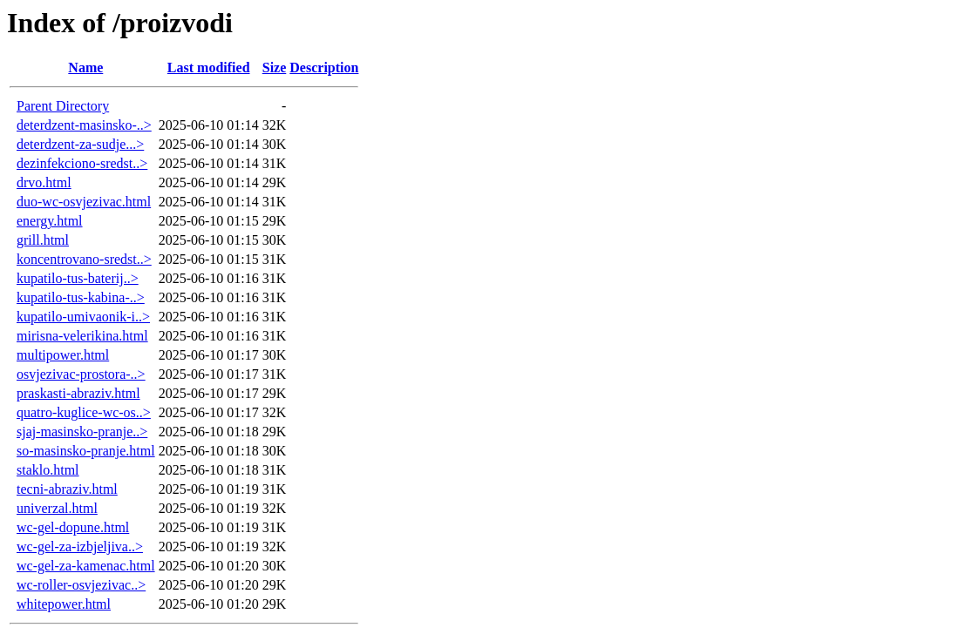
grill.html (43, 240)
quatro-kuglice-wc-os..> (84, 412)
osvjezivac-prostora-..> (81, 374)
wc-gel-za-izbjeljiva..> (80, 546)
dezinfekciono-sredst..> (82, 163)
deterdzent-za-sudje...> (80, 144)
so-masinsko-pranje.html (86, 450)
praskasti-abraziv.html (78, 393)
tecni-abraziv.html (67, 489)
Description (323, 67)
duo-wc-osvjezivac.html (84, 201)
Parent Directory (63, 105)
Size (274, 67)
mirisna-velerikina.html (82, 335)
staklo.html (48, 469)
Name (85, 67)
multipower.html (63, 354)
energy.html (50, 220)
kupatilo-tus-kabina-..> (81, 297)
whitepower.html (64, 604)
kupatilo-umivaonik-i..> (83, 316)
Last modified (208, 67)
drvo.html (44, 182)
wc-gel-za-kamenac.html (86, 565)
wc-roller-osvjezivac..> (81, 584)
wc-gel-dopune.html (73, 527)
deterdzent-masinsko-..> (84, 125)
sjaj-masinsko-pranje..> (82, 431)
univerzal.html (57, 508)
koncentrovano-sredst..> (84, 259)
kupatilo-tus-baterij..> (78, 278)
